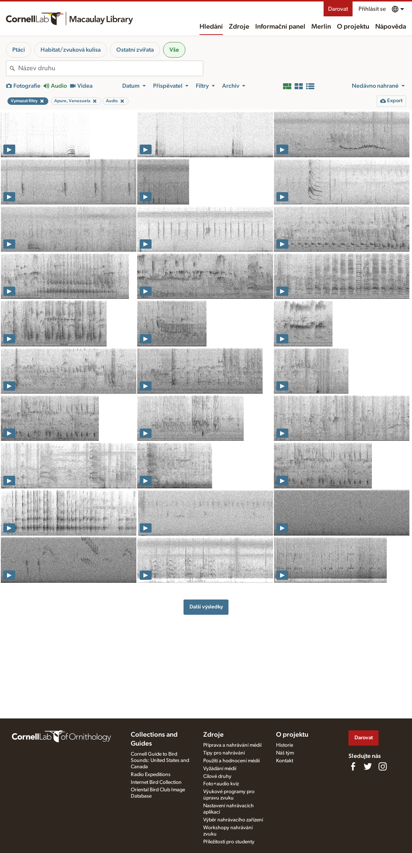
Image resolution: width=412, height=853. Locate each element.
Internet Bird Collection (156, 782)
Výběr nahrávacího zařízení (233, 820)
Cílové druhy (217, 776)
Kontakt (284, 760)
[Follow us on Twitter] (367, 766)
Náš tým (285, 753)
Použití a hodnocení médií (231, 760)
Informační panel (280, 26)
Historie (284, 745)
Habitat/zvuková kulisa (70, 50)
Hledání (211, 26)
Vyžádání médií (219, 768)
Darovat (338, 9)
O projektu (353, 26)
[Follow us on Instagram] (382, 766)
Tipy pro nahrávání (224, 753)
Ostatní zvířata (135, 50)
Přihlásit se (372, 9)
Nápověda (390, 26)
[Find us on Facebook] (352, 766)
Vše (174, 50)
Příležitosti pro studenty (228, 841)
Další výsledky (206, 607)
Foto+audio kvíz (221, 783)
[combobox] (110, 68)
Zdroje (239, 26)
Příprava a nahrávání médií (232, 745)
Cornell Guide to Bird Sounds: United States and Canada (160, 760)
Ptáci (18, 50)
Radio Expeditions (151, 774)
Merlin (321, 26)
